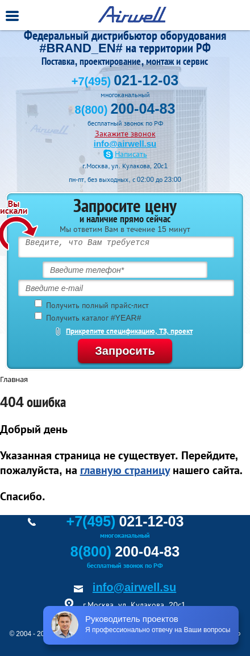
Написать (131, 154)
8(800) (125, 109)
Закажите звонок (125, 133)
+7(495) (125, 81)
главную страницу (125, 470)
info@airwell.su (125, 143)
